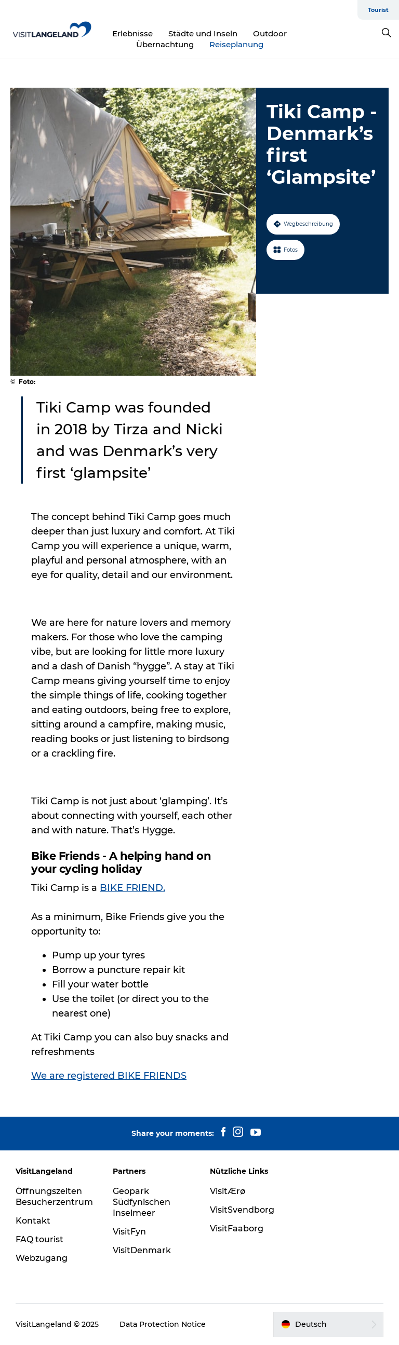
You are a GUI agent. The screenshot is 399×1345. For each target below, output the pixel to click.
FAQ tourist (39, 1239)
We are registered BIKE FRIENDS (109, 1075)
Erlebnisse (132, 33)
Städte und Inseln (202, 33)
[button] (328, 1324)
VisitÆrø (227, 1191)
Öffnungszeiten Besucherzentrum (54, 1196)
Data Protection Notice (162, 1324)
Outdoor (270, 33)
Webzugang (42, 1258)
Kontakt (33, 1221)
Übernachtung (165, 44)
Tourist (378, 9)
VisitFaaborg (236, 1228)
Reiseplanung (236, 44)
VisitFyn (129, 1232)
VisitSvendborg (242, 1210)
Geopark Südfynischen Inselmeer (141, 1202)
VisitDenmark (142, 1250)
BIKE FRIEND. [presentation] (132, 888)
